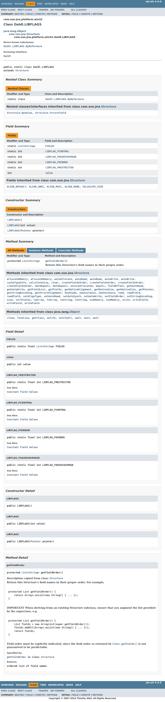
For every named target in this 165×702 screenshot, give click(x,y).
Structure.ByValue (19, 112)
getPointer (146, 289)
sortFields (23, 299)
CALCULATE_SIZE (92, 186)
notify (51, 317)
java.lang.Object (15, 31)
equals (100, 285)
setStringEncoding (139, 296)
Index (64, 4)
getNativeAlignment (78, 289)
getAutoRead (135, 285)
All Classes (78, 10)
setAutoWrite (93, 296)
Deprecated (51, 4)
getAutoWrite (16, 289)
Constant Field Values (22, 391)
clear (55, 282)
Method (52, 14)
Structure (22, 70)
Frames (43, 10)
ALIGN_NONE (72, 186)
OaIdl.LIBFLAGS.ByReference (23, 46)
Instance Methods (41, 250)
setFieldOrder (114, 296)
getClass (38, 317)
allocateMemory (17, 279)
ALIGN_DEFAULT (16, 186)
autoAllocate (63, 279)
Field (29, 14)
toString (66, 299)
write (126, 299)
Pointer (26, 230)
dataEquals (42, 285)
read (121, 292)
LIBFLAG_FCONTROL (57, 151)
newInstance (87, 292)
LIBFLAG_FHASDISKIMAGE (60, 156)
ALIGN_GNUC (36, 186)
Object (75, 311)
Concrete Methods (71, 250)
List (21, 146)
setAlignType (32, 296)
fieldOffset (116, 285)
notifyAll (65, 317)
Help (72, 4)
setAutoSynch (72, 296)
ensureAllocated (81, 285)
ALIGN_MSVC (54, 186)
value (49, 173)
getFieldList (36, 289)
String (29, 146)
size (10, 299)
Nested (19, 14)
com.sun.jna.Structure (24, 34)
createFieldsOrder (74, 282)
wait (78, 317)
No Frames (57, 10)
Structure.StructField (50, 112)
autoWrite (111, 279)
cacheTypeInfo (16, 282)
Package (19, 4)
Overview (6, 4)
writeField (140, 299)
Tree (39, 4)
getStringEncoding (19, 292)
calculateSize (38, 282)
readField (133, 292)
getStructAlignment (48, 292)
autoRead (81, 279)
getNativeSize (104, 289)
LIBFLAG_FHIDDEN (56, 162)
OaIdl (7, 56)
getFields (55, 289)
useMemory (96, 299)
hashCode (70, 292)
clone (10, 317)
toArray (39, 299)
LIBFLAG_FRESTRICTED (59, 167)
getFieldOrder (55, 261)
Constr (40, 14)
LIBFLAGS (13, 219)
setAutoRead (52, 296)
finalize (23, 317)
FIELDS (49, 146)
